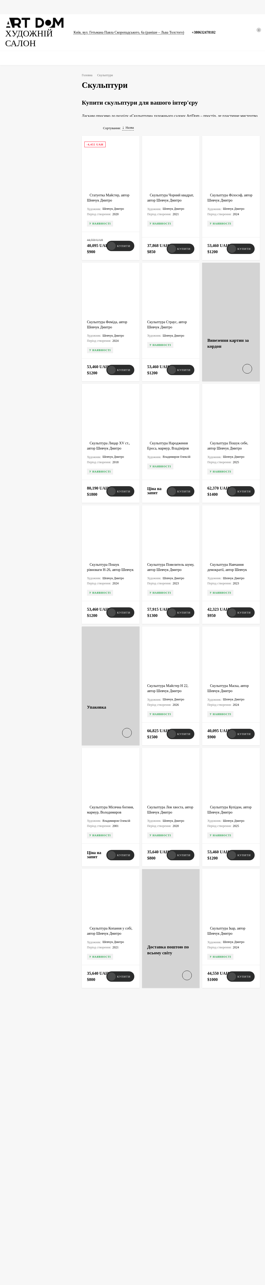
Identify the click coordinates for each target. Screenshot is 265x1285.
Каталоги (126, 7)
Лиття (19, 445)
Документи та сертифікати (23, 1223)
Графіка (53, 7)
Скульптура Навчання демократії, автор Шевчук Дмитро (228, 555)
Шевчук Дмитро (26, 308)
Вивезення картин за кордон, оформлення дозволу (90, 1186)
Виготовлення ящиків (85, 1201)
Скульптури (101, 7)
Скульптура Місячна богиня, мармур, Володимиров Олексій (106, 783)
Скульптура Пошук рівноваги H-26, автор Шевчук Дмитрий (105, 555)
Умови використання (208, 1197)
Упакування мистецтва (86, 1194)
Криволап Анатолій (29, 268)
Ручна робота (24, 425)
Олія (52, 436)
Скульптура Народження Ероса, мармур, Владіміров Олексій (170, 441)
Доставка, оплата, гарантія (155, 1197)
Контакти (200, 1210)
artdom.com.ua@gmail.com (144, 1132)
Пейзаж (38, 375)
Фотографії (76, 7)
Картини (32, 7)
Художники (145, 1184)
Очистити (52, 513)
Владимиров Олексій (30, 289)
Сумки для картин (155, 7)
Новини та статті (191, 7)
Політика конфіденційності (212, 1190)
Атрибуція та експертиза (154, 1203)
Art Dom (98, 1082)
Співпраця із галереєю (153, 1216)
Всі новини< (26, 898)
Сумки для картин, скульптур (157, 1210)
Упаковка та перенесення (22, 1235)
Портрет (45, 385)
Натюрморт (23, 385)
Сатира (20, 375)
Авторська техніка (28, 436)
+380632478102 (207, 29)
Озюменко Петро (27, 278)
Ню (17, 395)
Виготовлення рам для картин (91, 1207)
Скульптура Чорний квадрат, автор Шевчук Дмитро (166, 208)
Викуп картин (203, 1184)
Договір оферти (204, 1203)
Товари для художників (20, 1229)
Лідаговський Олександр (33, 299)
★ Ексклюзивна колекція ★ (24, 1184)
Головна (11, 7)
